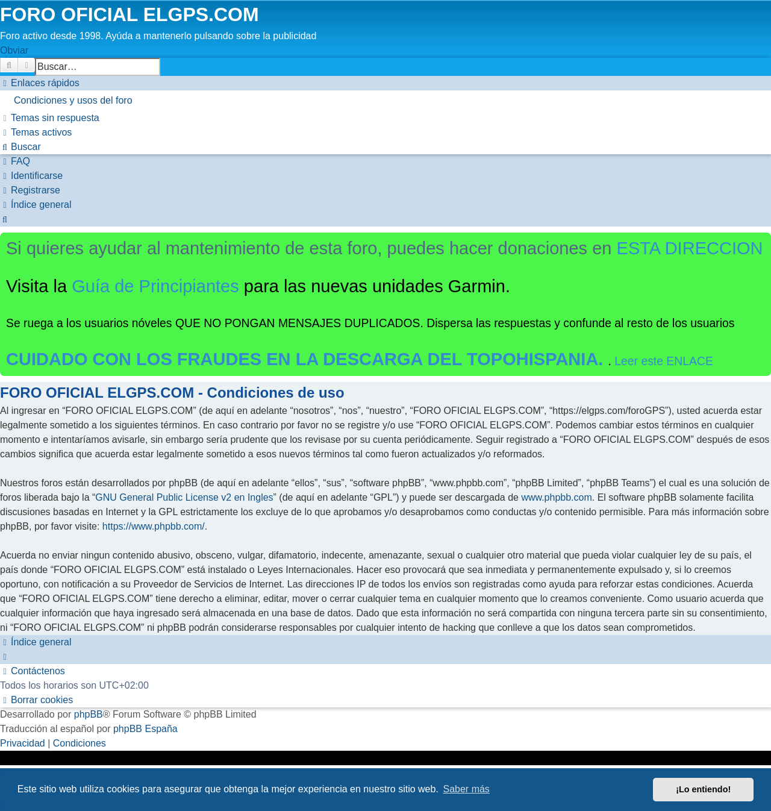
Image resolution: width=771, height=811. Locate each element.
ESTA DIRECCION (690, 248)
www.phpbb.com (556, 497)
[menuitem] (385, 100)
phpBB (88, 714)
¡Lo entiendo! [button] (703, 789)
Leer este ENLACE (663, 361)
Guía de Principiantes (155, 286)
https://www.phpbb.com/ (153, 526)
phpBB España (145, 729)
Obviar (14, 50)
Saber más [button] (466, 789)
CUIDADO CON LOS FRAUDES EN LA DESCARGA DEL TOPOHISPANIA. (307, 359)
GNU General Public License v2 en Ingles (184, 497)
